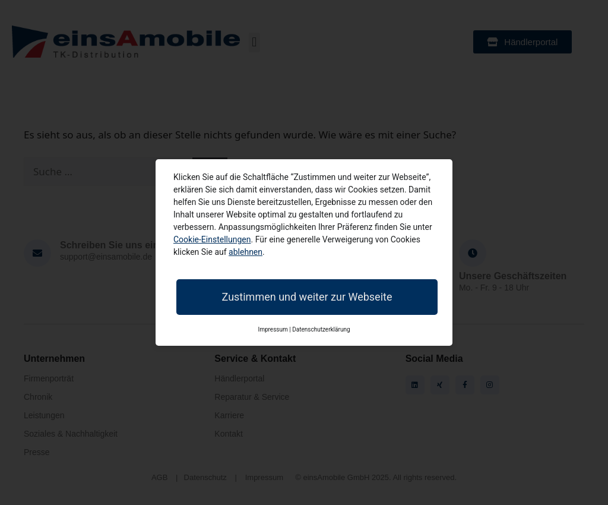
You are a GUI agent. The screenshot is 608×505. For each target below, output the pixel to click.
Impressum (272, 329)
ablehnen (245, 252)
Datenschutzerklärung (321, 329)
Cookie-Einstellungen (212, 239)
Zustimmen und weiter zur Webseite (307, 297)
